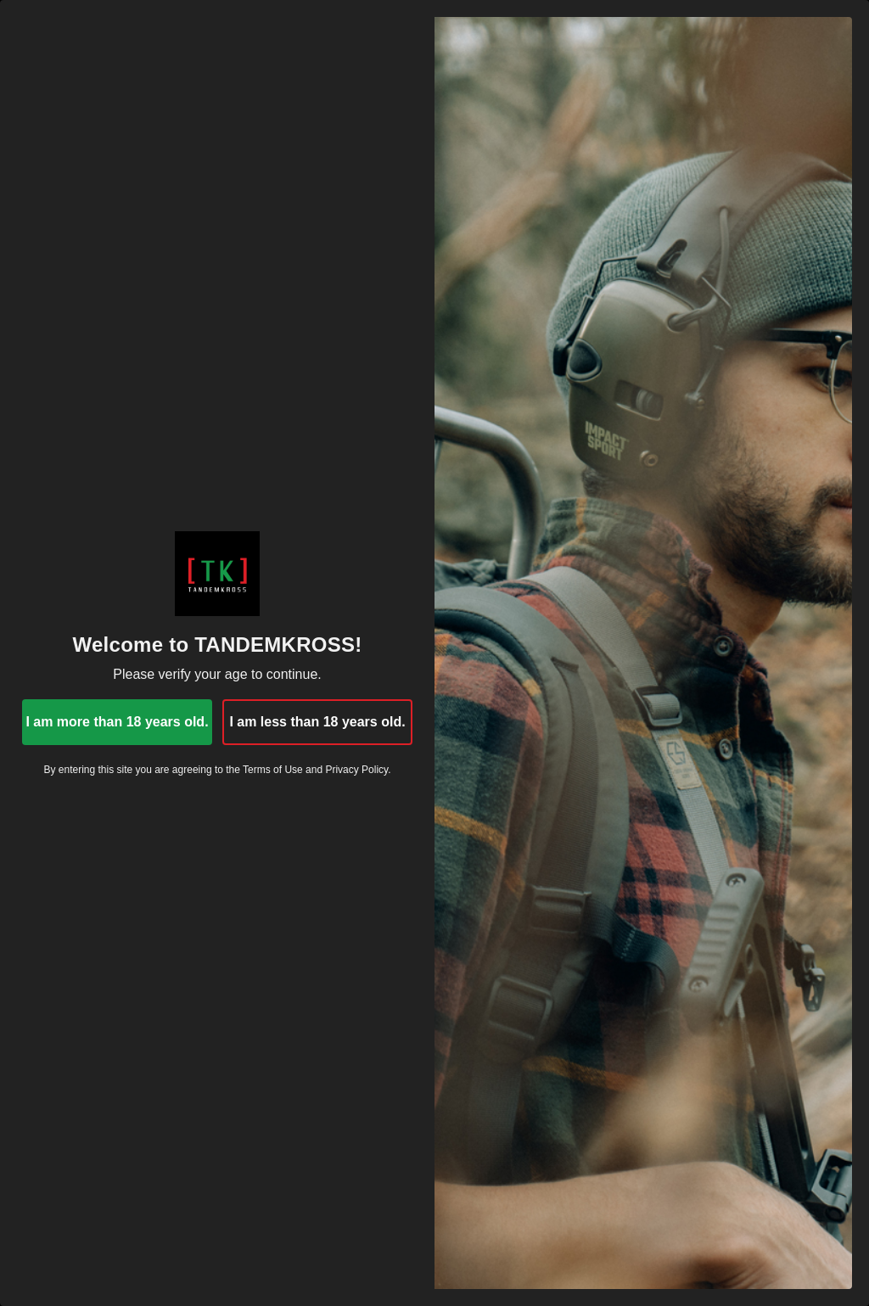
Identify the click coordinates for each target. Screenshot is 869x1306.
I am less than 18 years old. (317, 722)
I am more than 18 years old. (116, 722)
